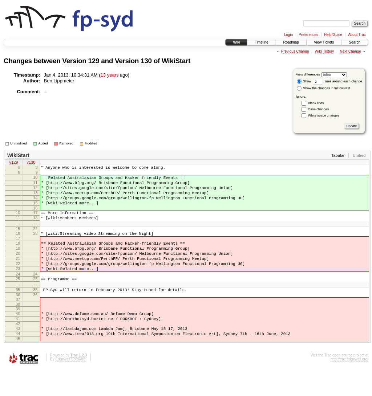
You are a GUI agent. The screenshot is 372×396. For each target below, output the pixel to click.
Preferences (308, 35)
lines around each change (337, 81)
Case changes (318, 109)
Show (304, 81)
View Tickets (324, 42)
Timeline (261, 42)
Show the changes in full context (323, 88)
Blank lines (316, 103)
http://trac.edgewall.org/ (349, 386)
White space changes (323, 115)
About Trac (356, 35)
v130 (31, 163)
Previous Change (295, 51)
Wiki (236, 42)
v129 (13, 163)
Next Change (350, 51)
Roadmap (291, 42)
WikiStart (176, 61)
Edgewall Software (70, 386)
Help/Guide (333, 35)
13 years (110, 75)
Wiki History (324, 51)
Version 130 (133, 61)
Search (354, 42)
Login (288, 35)
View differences (308, 74)
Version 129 (80, 61)
